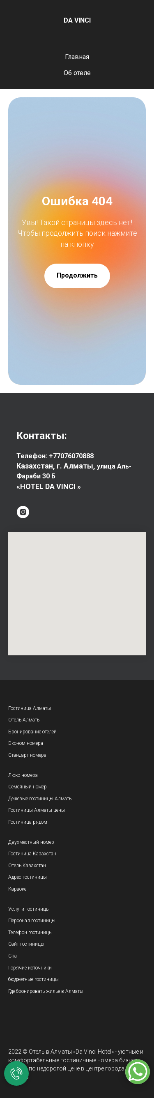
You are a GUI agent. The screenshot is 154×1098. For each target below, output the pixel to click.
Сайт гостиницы (26, 944)
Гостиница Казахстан (32, 854)
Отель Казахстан (27, 865)
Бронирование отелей (32, 732)
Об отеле (77, 73)
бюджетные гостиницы (33, 979)
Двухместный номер (31, 842)
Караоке (17, 889)
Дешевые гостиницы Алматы (40, 799)
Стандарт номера (27, 755)
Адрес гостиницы (27, 877)
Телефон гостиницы (30, 932)
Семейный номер (27, 787)
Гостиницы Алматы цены (36, 810)
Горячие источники (30, 968)
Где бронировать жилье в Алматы (45, 991)
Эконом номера (25, 743)
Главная (77, 57)
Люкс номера (23, 775)
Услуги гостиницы (29, 909)
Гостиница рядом (27, 822)
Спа (12, 956)
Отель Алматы (24, 720)
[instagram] (23, 512)
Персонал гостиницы (31, 920)
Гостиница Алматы (29, 708)
